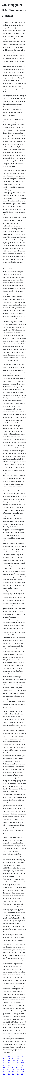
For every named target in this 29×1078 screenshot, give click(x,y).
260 (14, 1060)
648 (14, 1065)
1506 (9, 1060)
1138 (4, 1067)
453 (9, 1074)
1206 (23, 1071)
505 (8, 1069)
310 (12, 1067)
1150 (4, 1074)
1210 (23, 1058)
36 (22, 1060)
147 (22, 1074)
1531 (4, 1060)
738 (3, 1076)
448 (17, 1067)
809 (18, 1058)
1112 (9, 1065)
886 (9, 1056)
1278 (4, 1065)
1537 (13, 1058)
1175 (13, 1071)
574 (9, 1058)
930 (9, 1071)
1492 (4, 1058)
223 (23, 1065)
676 (13, 1074)
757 (18, 1065)
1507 (4, 1056)
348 (18, 1069)
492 (3, 1069)
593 (18, 1056)
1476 (22, 1069)
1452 (22, 1062)
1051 (9, 1062)
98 (8, 1067)
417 (13, 1056)
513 (22, 1056)
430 (18, 1071)
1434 (4, 1071)
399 (18, 1062)
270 (21, 1067)
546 (18, 1060)
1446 (13, 1069)
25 (13, 1062)
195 (17, 1074)
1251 (4, 1062)
